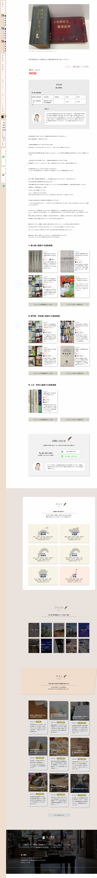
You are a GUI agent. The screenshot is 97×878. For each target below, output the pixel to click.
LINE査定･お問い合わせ (9, 56)
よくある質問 (5, 37)
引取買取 (11, 17)
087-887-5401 (11, 49)
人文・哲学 (86, 66)
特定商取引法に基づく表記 (42, 852)
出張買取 (11, 9)
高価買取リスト (6, 26)
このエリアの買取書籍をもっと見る (43, 304)
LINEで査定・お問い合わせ (69, 456)
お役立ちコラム (6, 30)
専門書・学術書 (77, 66)
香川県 (69, 66)
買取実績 (4, 22)
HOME (30, 51)
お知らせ (4, 33)
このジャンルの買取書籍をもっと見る (43, 373)
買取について (5, 4)
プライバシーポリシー (56, 852)
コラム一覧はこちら (59, 819)
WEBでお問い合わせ (9, 60)
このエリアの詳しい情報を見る (75, 304)
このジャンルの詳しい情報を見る (74, 373)
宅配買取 (11, 13)
